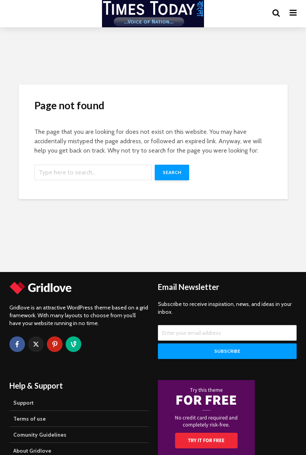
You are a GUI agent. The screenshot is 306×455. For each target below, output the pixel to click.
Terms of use (29, 418)
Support (23, 402)
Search (172, 172)
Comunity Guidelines (39, 434)
